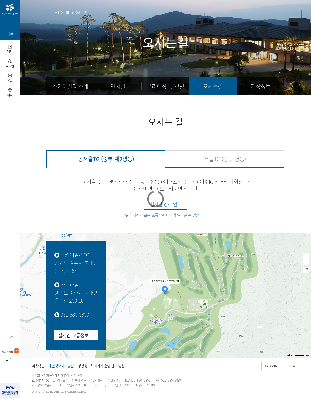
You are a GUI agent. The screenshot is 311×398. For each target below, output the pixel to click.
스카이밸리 (62, 12)
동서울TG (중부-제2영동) (106, 159)
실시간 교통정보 (73, 335)
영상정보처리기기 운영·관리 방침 (101, 366)
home (48, 12)
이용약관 (38, 366)
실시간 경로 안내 (165, 204)
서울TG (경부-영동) (225, 159)
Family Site (271, 366)
